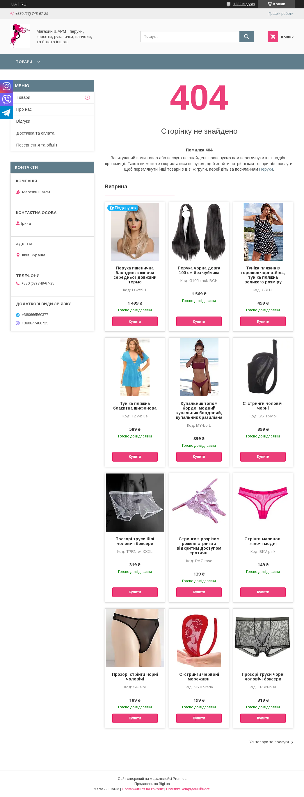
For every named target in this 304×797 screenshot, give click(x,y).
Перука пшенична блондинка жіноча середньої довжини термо (135, 275)
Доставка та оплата (35, 133)
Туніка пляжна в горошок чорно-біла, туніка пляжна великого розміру (263, 275)
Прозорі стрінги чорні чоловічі (135, 676)
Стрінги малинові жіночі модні (263, 541)
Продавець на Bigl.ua (152, 784)
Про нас (24, 109)
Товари (24, 62)
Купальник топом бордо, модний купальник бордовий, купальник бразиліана (199, 410)
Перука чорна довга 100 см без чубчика (199, 270)
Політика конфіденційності (188, 789)
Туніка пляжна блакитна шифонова (135, 405)
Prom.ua (179, 779)
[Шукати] (246, 36)
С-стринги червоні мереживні (199, 676)
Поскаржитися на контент (142, 789)
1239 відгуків (244, 4)
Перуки (266, 169)
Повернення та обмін (36, 145)
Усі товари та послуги (269, 742)
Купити (135, 321)
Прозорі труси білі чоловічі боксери (134, 541)
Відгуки (23, 121)
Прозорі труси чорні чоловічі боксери (263, 676)
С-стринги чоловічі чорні (263, 405)
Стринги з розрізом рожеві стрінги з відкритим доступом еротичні (199, 546)
